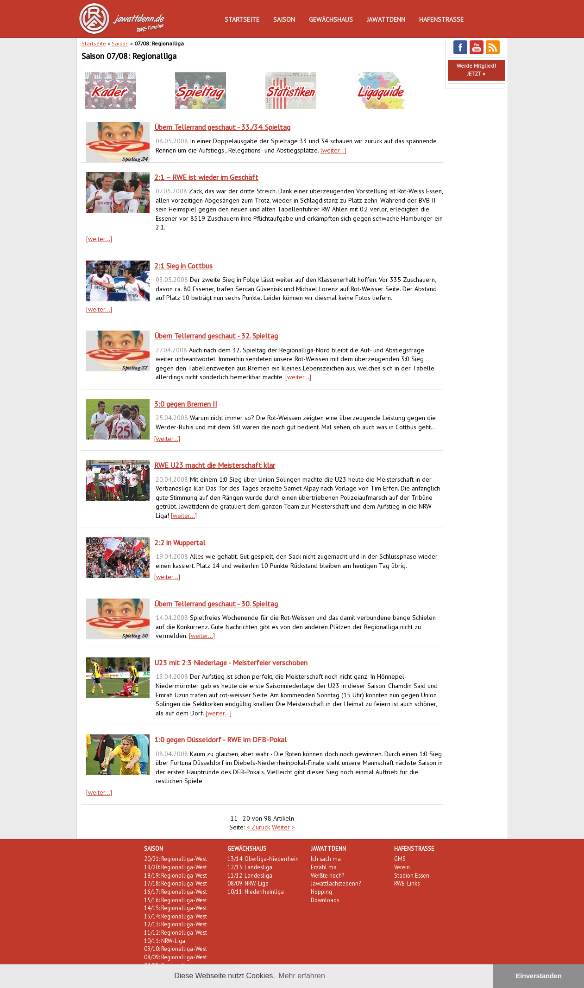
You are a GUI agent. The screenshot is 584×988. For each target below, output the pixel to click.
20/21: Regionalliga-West (175, 858)
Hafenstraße (441, 19)
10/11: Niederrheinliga (255, 891)
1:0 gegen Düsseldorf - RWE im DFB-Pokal (220, 739)
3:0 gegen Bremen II (185, 403)
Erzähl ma (324, 867)
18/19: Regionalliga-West (175, 875)
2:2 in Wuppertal (179, 542)
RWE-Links (407, 883)
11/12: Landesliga (249, 875)
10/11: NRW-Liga (164, 940)
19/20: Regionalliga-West (175, 867)
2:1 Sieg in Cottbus (183, 265)
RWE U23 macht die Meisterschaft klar (214, 465)
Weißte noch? (327, 875)
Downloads (325, 900)
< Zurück (258, 827)
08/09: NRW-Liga (248, 883)
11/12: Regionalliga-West (175, 932)
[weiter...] (333, 150)
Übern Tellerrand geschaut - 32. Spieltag (216, 335)
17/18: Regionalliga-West (175, 883)
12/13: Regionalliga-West (175, 924)
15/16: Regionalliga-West (175, 900)
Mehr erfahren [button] (301, 976)
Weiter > (283, 827)
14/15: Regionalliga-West (175, 908)
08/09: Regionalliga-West (175, 957)
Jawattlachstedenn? (336, 883)
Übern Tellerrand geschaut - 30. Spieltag (216, 603)
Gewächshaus (331, 19)
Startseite (242, 19)
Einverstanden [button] (539, 976)
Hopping (321, 891)
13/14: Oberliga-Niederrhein (263, 858)
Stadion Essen (411, 875)
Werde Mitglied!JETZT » (476, 69)
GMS (400, 858)
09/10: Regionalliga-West (175, 948)
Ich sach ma (326, 858)
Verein (402, 867)
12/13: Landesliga (249, 867)
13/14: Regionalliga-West (175, 916)
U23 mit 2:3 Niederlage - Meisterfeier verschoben (231, 662)
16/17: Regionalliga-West (175, 891)
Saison (284, 19)
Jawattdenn (386, 19)
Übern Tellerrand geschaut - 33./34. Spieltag (222, 127)
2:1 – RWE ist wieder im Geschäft (206, 177)
